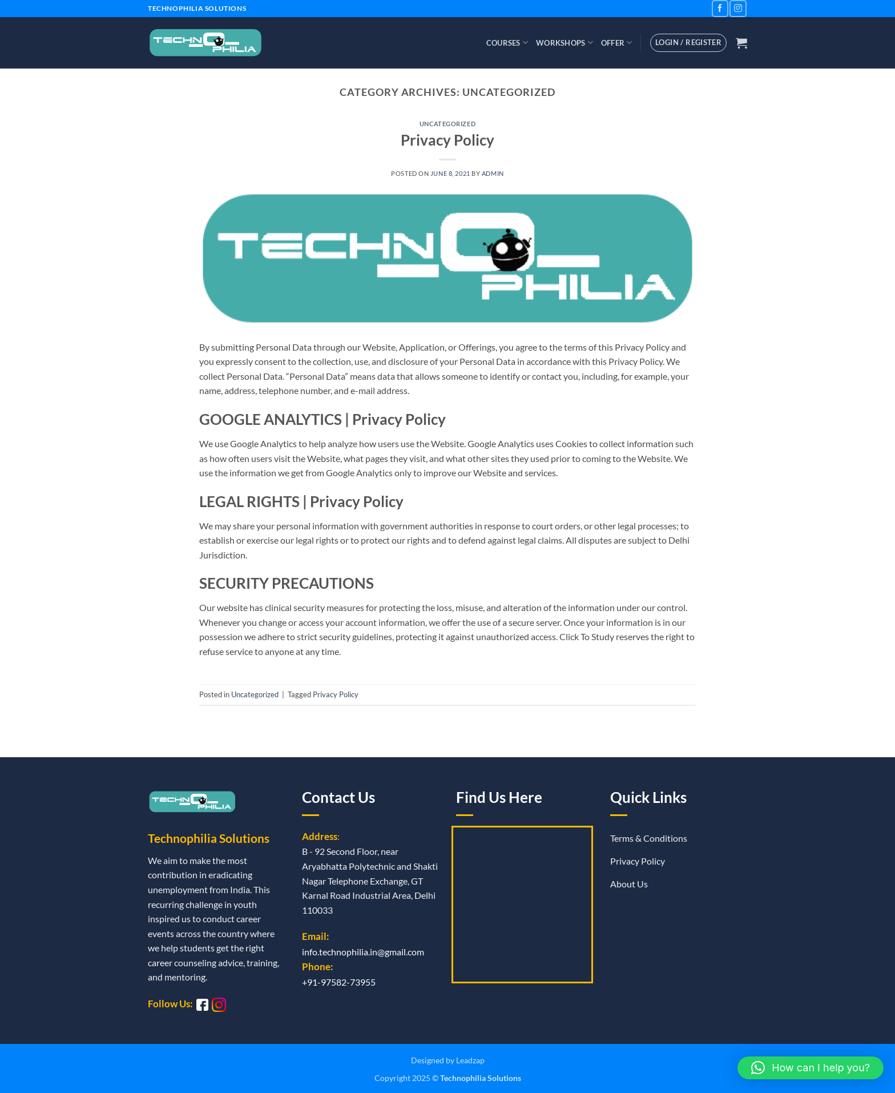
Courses (507, 42)
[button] (741, 42)
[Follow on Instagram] (737, 8)
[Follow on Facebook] (720, 8)
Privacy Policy (447, 139)
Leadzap (470, 1060)
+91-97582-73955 (339, 982)
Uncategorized (447, 123)
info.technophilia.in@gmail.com (363, 951)
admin (493, 173)
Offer (616, 42)
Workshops (564, 42)
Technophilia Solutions (480, 1078)
